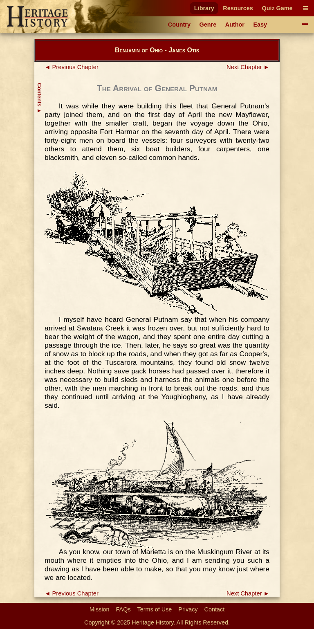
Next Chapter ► (248, 67)
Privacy (187, 609)
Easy (260, 24)
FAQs (123, 609)
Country (179, 24)
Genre (208, 24)
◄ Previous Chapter (72, 67)
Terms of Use (154, 609)
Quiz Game (277, 8)
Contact (214, 609)
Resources (238, 8)
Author (234, 24)
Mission (100, 609)
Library (204, 8)
